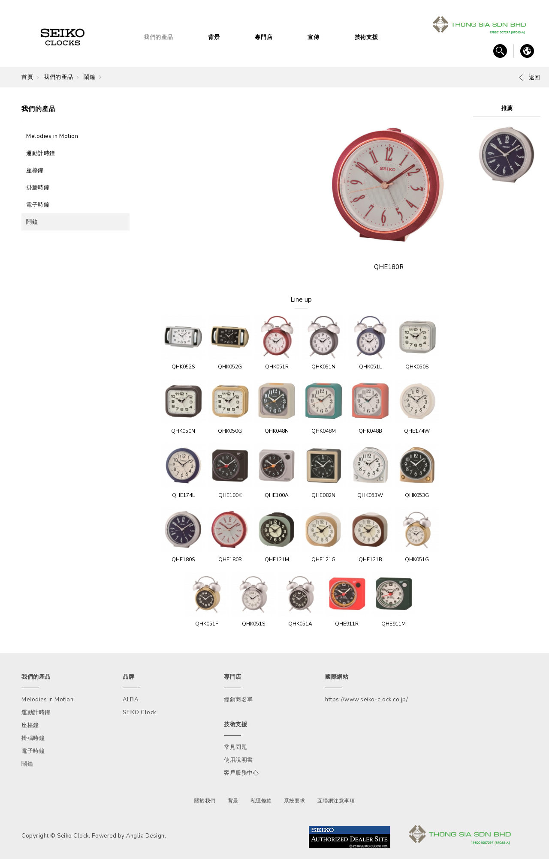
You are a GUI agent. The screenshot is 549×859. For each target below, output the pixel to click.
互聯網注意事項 (336, 800)
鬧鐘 (89, 77)
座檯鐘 (35, 170)
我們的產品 (158, 37)
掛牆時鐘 (37, 188)
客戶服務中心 (241, 773)
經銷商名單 (238, 699)
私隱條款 (261, 800)
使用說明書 (238, 760)
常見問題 (235, 747)
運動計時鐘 (40, 153)
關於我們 (205, 800)
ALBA (130, 699)
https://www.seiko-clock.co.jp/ (366, 699)
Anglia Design (145, 836)
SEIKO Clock (139, 712)
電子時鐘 (37, 205)
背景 (214, 37)
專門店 (263, 37)
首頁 (27, 77)
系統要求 (294, 800)
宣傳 (313, 37)
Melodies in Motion (52, 136)
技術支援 (366, 37)
